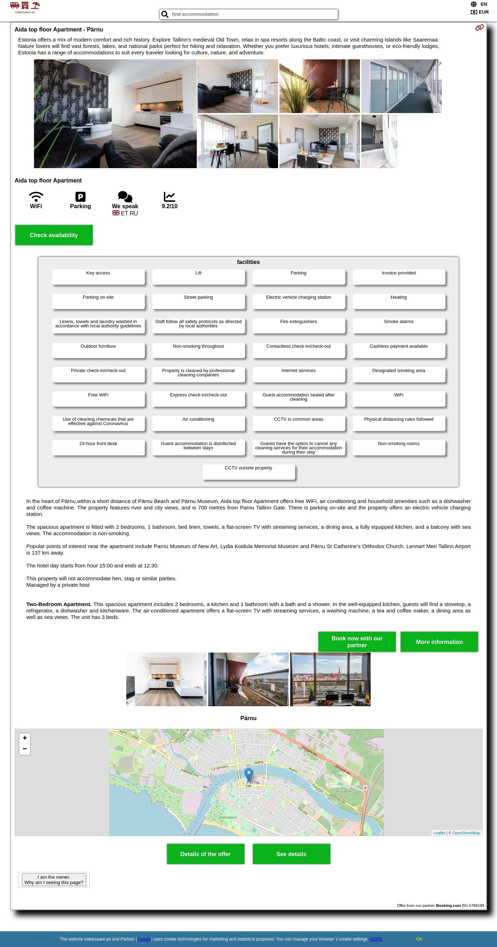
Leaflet (439, 833)
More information (439, 642)
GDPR (376, 939)
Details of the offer (205, 854)
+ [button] (25, 738)
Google (144, 939)
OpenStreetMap (467, 833)
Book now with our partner (357, 641)
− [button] (25, 749)
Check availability (54, 235)
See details (292, 854)
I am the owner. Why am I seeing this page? (54, 879)
